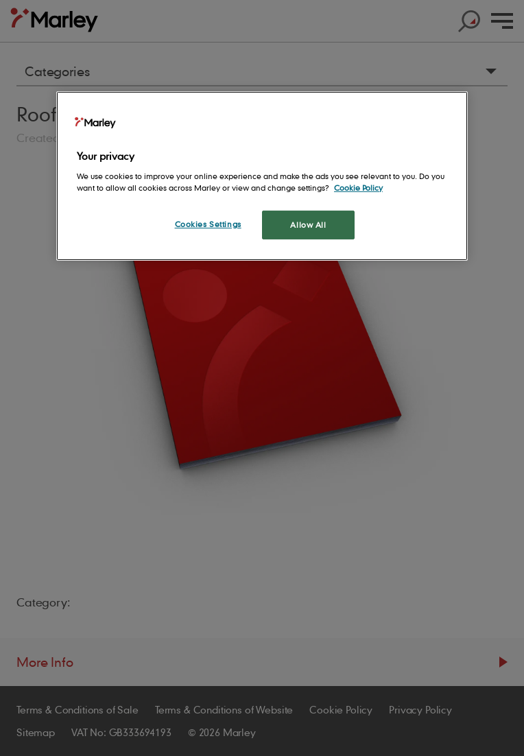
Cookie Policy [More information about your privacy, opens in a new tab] (358, 187)
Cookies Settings (208, 224)
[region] (262, 176)
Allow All (308, 225)
